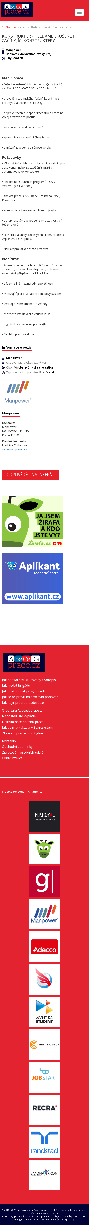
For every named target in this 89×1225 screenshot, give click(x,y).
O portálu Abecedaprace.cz (22, 710)
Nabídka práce (9, 27)
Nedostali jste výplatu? (19, 716)
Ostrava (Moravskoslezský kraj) (29, 54)
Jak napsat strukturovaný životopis (29, 680)
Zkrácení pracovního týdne (22, 733)
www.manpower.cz (14, 449)
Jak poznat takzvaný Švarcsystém (27, 727)
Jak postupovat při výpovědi (23, 691)
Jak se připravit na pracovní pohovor (30, 697)
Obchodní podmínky (17, 746)
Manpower (13, 50)
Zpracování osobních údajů (22, 752)
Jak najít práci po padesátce (23, 702)
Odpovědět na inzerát (31, 474)
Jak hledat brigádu (16, 685)
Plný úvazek (14, 58)
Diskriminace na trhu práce (22, 722)
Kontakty (9, 741)
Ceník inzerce (12, 758)
